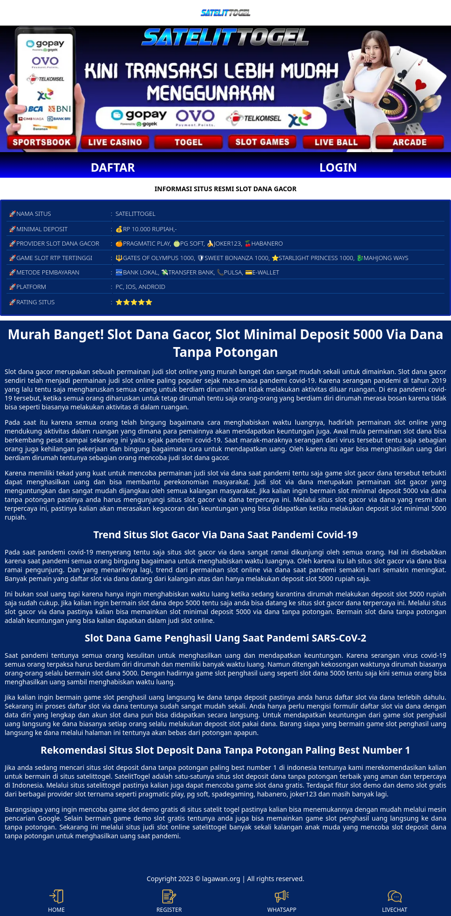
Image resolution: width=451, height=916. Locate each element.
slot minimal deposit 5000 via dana (225, 611)
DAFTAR (113, 167)
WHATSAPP (281, 901)
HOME (56, 901)
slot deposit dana (129, 767)
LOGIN (338, 167)
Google (49, 818)
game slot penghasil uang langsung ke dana (153, 697)
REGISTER (169, 901)
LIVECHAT (394, 901)
